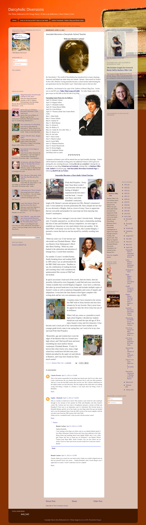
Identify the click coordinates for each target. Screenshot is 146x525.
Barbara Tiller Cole (58, 363)
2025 (126, 185)
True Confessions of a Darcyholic (30, 124)
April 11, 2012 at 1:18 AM (69, 375)
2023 (126, 190)
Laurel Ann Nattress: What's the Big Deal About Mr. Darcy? (29, 204)
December (129, 219)
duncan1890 (84, 520)
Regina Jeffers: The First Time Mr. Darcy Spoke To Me (129, 300)
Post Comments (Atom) (61, 506)
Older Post (97, 501)
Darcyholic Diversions (26, 9)
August (128, 236)
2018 (126, 205)
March (128, 382)
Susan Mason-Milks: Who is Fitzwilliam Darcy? (130, 279)
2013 (126, 213)
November (129, 223)
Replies (55, 422)
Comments (17, 64)
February (128, 385)
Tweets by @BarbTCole (19, 245)
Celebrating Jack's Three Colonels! (30, 190)
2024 (126, 187)
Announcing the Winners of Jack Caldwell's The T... (130, 352)
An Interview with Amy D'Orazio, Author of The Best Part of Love (30, 163)
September (129, 231)
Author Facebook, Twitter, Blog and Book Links (68, 20)
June (127, 241)
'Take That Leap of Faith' (70, 91)
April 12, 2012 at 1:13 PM (74, 426)
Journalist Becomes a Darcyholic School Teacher (130, 311)
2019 (126, 202)
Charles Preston (56, 375)
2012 (126, 216)
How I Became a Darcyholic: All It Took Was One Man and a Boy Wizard (30, 177)
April (128, 247)
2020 (126, 199)
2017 (126, 208)
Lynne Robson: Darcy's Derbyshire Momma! (130, 263)
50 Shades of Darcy (129, 270)
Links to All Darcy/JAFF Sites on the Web (34, 20)
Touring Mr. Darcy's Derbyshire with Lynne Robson (130, 253)
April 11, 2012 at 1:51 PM (69, 455)
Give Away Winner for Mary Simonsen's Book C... (130, 331)
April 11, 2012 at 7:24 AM (70, 398)
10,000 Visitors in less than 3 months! (129, 288)
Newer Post (51, 501)
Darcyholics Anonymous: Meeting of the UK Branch (130, 375)
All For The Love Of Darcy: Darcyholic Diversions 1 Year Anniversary (29, 111)
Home (14, 20)
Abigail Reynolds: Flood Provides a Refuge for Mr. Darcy (30, 95)
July (127, 239)
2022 (126, 193)
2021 (126, 196)
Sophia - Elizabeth (56, 398)
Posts (15, 60)
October (128, 228)
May (127, 244)
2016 (126, 211)
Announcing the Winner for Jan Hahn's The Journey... (130, 321)
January (128, 390)
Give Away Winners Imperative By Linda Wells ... (130, 341)
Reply (52, 391)
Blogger (98, 520)
